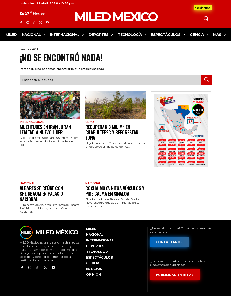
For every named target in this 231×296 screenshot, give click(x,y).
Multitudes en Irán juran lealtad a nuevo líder (49, 128)
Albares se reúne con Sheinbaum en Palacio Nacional (49, 185)
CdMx (89, 121)
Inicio (24, 49)
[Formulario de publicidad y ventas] (175, 263)
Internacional (31, 121)
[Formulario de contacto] (203, 7)
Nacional (27, 178)
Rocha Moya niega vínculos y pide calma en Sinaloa (113, 185)
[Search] (206, 79)
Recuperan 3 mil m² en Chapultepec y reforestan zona (115, 128)
